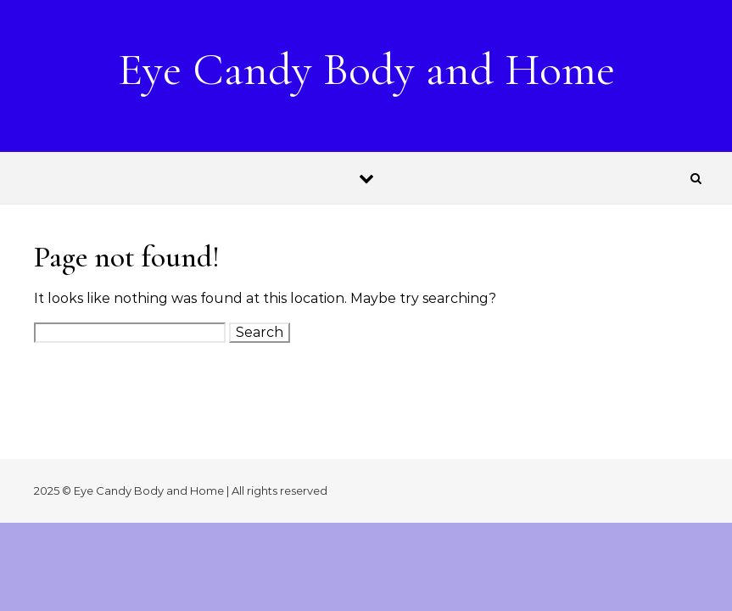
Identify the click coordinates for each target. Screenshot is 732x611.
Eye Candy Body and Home (366, 69)
